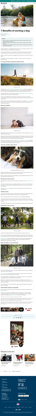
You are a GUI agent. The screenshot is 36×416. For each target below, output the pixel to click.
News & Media (4, 395)
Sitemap (6, 407)
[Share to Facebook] (16, 317)
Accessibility (18, 407)
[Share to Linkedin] (20, 317)
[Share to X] (18, 317)
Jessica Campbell (4, 33)
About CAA (22, 407)
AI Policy (14, 407)
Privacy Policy (10, 407)
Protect (10, 371)
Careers (26, 407)
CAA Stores (30, 407)
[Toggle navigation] (34, 3)
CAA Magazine (5, 371)
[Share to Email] (21, 317)
